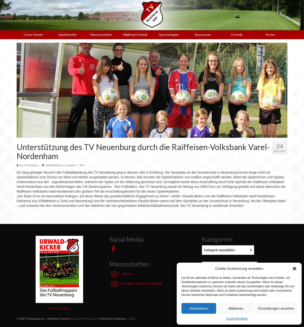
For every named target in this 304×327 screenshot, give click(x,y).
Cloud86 (130, 319)
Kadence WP (78, 319)
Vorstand (70, 165)
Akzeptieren (198, 308)
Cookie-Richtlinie (236, 318)
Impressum (92, 319)
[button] (294, 268)
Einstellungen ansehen (276, 308)
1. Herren (121, 274)
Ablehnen (235, 308)
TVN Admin (31, 165)
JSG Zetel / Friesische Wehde (136, 283)
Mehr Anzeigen (59, 308)
